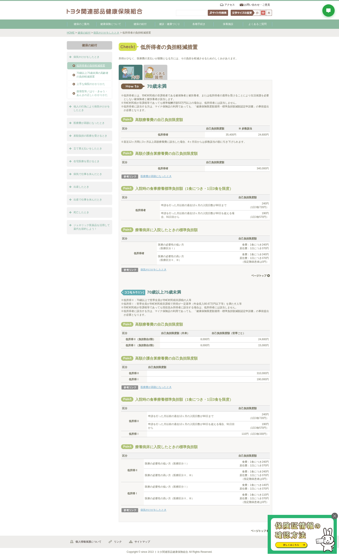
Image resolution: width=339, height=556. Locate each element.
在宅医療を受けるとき (86, 161)
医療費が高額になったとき (156, 176)
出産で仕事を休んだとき (88, 199)
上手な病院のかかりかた (91, 84)
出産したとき (81, 186)
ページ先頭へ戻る (260, 275)
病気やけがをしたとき (106, 32)
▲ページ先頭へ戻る (260, 531)
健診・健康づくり (169, 24)
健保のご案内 (81, 24)
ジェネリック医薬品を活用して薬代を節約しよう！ (92, 227)
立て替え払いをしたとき (88, 148)
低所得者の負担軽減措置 (91, 65)
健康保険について (110, 24)
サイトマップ (142, 541)
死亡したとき (81, 212)
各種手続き (198, 24)
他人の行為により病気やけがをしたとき (92, 108)
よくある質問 (155, 72)
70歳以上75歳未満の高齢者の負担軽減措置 (92, 74)
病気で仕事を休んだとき (88, 174)
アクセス (229, 4)
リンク (118, 541)
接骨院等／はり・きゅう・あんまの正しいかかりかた (92, 93)
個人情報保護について (88, 541)
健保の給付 (140, 24)
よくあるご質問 (257, 24)
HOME (71, 32)
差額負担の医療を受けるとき (90, 135)
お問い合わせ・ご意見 (257, 4)
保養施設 (228, 24)
